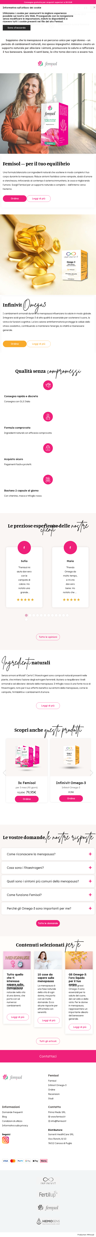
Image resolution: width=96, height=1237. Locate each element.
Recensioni (53, 1094)
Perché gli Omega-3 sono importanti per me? (39, 908)
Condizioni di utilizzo (12, 1121)
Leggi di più (39, 198)
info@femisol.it (58, 1121)
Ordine (51, 1089)
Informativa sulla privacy (15, 1125)
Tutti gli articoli (48, 1041)
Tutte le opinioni (48, 637)
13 (26, 619)
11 (63, 615)
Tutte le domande (48, 923)
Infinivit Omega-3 (57, 1085)
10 (59, 615)
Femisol (52, 1080)
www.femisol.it (58, 1116)
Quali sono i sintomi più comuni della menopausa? (43, 881)
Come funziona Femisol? (24, 895)
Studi (50, 1098)
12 (67, 615)
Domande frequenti (12, 1112)
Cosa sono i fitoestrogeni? (25, 868)
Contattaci (48, 1056)
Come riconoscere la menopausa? (31, 854)
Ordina (15, 198)
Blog (4, 1116)
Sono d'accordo (17, 27)
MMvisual (90, 1235)
